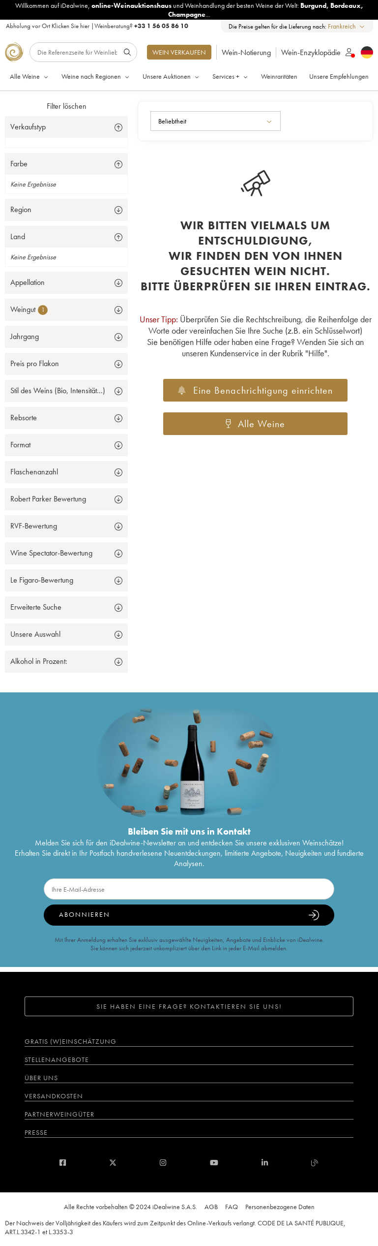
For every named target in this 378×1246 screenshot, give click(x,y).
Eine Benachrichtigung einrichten (255, 390)
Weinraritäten (279, 76)
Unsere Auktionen (172, 76)
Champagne (186, 14)
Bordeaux (345, 5)
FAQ (231, 1206)
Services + (230, 76)
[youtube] (214, 1162)
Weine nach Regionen (96, 76)
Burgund (313, 5)
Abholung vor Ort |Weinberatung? (97, 26)
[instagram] (163, 1162)
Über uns (41, 1077)
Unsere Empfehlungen (339, 76)
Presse (36, 1132)
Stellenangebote (57, 1059)
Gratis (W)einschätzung (70, 1041)
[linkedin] (265, 1162)
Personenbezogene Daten (280, 1206)
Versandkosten (54, 1095)
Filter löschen (67, 106)
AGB (211, 1206)
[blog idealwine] (315, 1162)
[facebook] (62, 1162)
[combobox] (347, 26)
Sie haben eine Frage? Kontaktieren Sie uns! (189, 1006)
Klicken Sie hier (70, 26)
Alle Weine (30, 76)
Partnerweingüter (59, 1114)
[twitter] (112, 1162)
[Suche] (83, 52)
